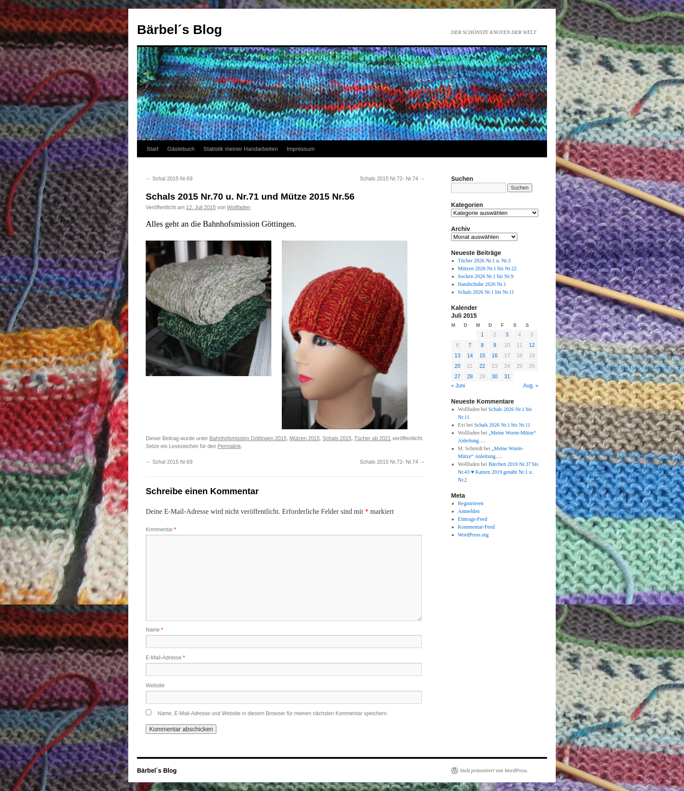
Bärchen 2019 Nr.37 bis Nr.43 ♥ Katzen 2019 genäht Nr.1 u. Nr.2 (498, 472)
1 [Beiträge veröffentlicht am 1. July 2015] (482, 335)
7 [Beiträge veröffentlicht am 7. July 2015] (470, 345)
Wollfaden (238, 207)
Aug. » (530, 386)
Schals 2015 (337, 438)
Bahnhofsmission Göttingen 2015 (248, 438)
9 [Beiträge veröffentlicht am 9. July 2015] (494, 345)
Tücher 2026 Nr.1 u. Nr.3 (484, 261)
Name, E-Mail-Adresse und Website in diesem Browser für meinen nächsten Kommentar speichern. (272, 713)
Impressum (301, 149)
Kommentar (161, 529)
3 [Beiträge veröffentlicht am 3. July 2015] (507, 335)
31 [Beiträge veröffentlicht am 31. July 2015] (507, 376)
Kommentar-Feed (476, 527)
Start (152, 149)
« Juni (458, 386)
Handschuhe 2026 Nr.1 (482, 284)
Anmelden (469, 511)
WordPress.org (473, 535)
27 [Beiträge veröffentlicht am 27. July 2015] (457, 376)
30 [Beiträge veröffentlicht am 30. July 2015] (494, 376)
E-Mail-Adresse (165, 658)
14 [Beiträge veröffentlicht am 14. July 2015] (469, 356)
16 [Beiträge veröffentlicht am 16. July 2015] (494, 356)
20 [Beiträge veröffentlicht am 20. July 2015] (457, 366)
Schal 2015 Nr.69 (169, 179)
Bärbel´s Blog (179, 29)
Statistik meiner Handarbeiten (240, 149)
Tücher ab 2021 (372, 438)
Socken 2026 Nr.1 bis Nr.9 (485, 276)
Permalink (229, 446)
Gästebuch (181, 149)
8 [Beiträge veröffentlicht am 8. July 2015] (482, 345)
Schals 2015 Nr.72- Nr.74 (392, 179)
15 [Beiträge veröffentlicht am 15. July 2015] (482, 356)
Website (155, 685)
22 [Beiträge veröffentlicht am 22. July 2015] (482, 366)
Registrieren (471, 503)
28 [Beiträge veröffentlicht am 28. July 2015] (469, 376)
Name (154, 630)
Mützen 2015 (305, 438)
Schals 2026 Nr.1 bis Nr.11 (486, 292)
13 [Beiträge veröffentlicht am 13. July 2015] (457, 356)
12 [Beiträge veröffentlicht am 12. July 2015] (532, 345)
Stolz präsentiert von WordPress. (494, 770)
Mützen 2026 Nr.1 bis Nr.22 (487, 268)
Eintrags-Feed (472, 519)
